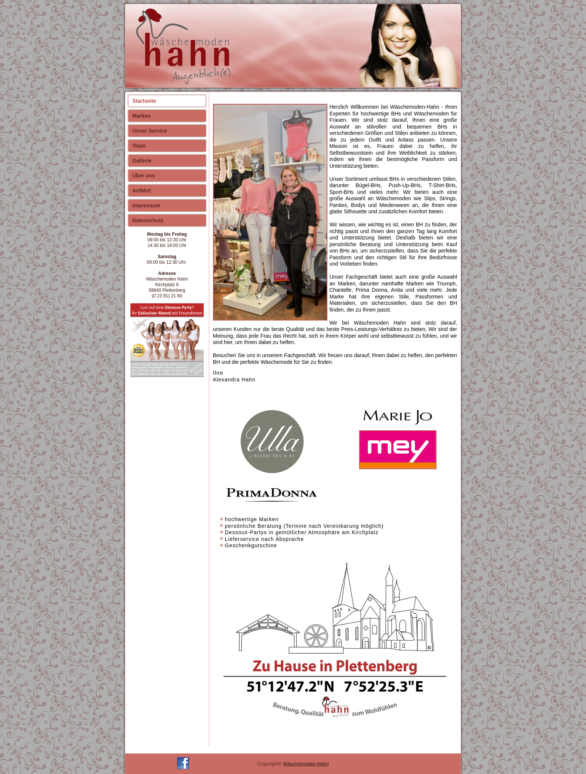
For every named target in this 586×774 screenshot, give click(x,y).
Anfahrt (141, 191)
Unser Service (149, 131)
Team (139, 146)
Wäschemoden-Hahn (306, 764)
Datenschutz (147, 220)
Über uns (143, 176)
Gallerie (141, 161)
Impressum (146, 205)
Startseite (144, 101)
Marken (141, 116)
